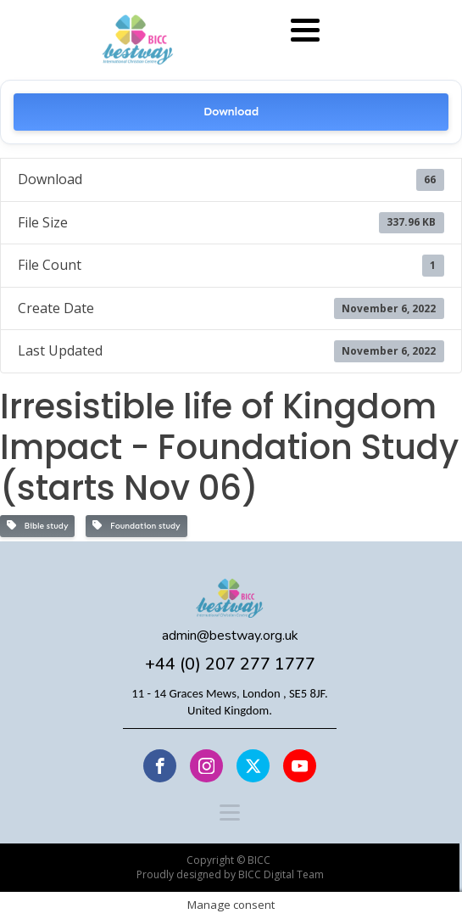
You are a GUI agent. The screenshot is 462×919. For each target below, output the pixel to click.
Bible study (37, 525)
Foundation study (136, 525)
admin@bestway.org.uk (230, 636)
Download (231, 111)
